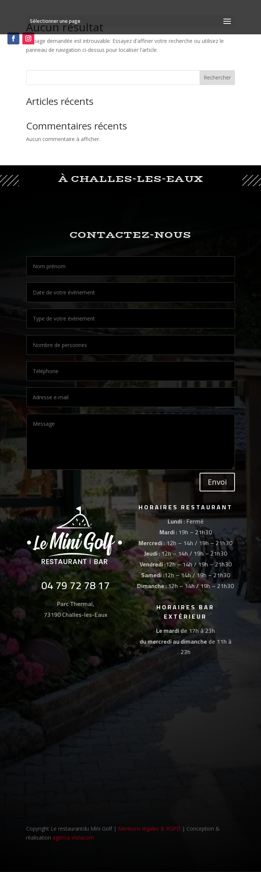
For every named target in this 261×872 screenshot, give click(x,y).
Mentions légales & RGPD (149, 828)
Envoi (217, 482)
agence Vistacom (73, 837)
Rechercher (217, 77)
